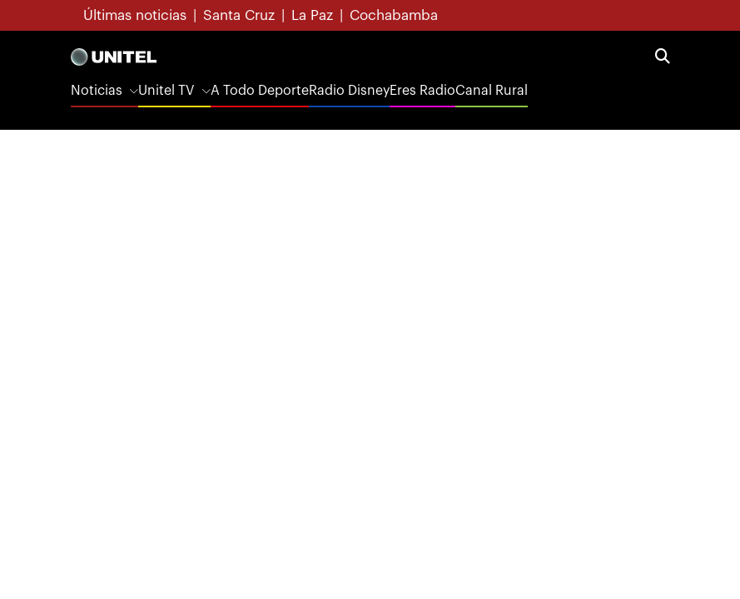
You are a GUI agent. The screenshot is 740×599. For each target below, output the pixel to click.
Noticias (96, 90)
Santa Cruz (239, 15)
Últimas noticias (134, 15)
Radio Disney (349, 90)
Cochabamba (394, 15)
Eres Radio (422, 90)
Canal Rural (491, 90)
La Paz (312, 15)
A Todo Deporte (260, 90)
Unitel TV (166, 90)
